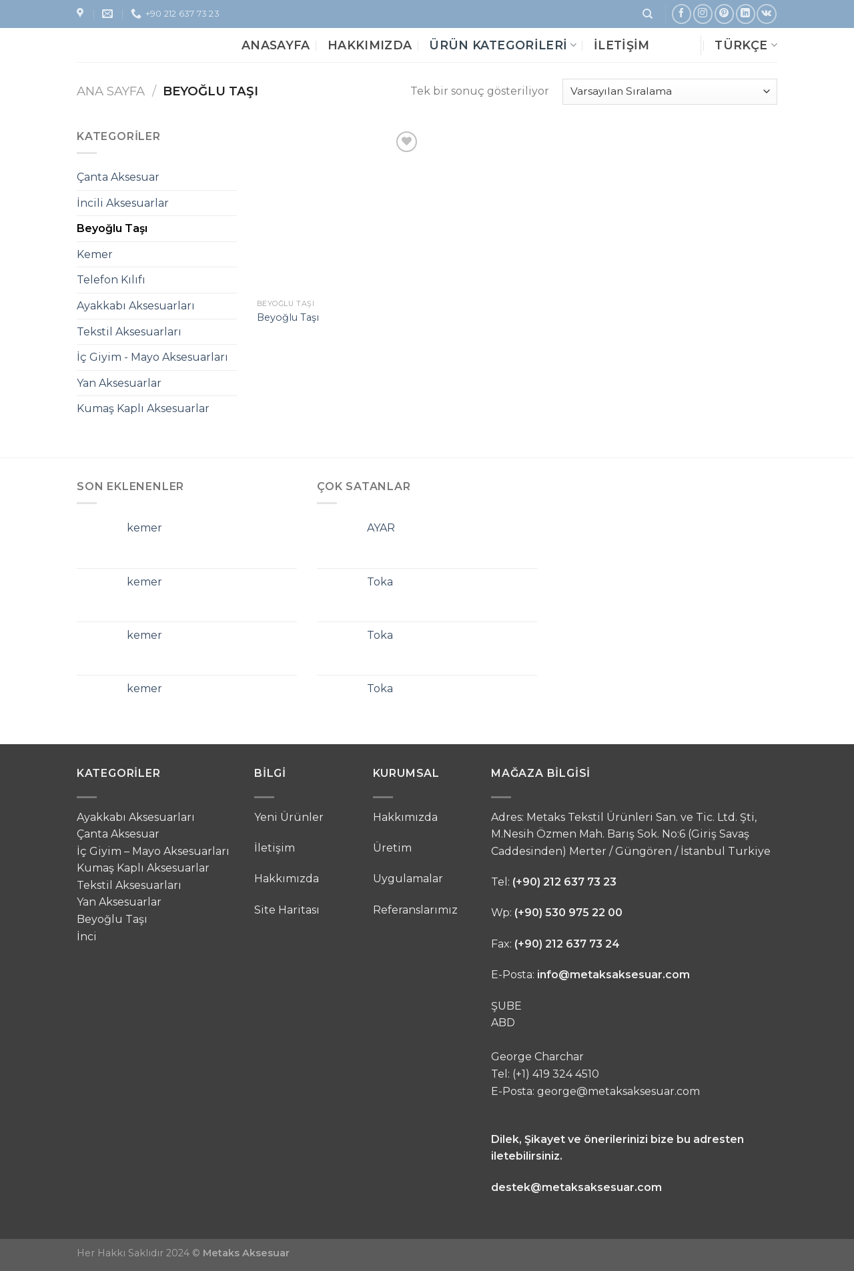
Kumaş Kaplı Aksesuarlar (143, 408)
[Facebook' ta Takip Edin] (681, 13)
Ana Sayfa (111, 91)
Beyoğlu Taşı (112, 228)
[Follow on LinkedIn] (745, 13)
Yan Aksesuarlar (119, 383)
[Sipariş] (669, 92)
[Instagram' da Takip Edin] (703, 13)
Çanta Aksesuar (118, 177)
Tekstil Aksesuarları (129, 331)
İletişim (622, 45)
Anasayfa (276, 45)
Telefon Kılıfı (111, 279)
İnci (87, 936)
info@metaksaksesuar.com (613, 974)
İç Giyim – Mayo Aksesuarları (153, 851)
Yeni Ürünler (289, 817)
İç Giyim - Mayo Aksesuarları (152, 357)
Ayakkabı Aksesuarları (136, 305)
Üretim (392, 848)
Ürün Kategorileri (502, 45)
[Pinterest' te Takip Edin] (724, 13)
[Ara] (648, 14)
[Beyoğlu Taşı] (339, 210)
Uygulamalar (408, 878)
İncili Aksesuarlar (123, 203)
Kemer (95, 254)
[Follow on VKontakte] (766, 13)
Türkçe (746, 45)
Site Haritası (287, 910)
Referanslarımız (415, 910)
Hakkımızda (370, 45)
